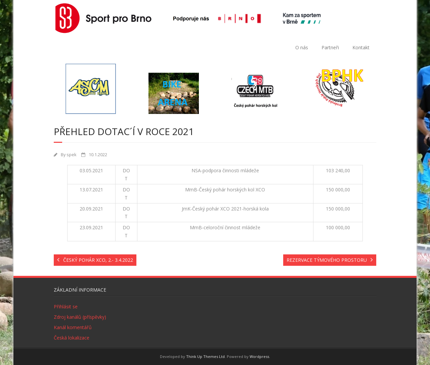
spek (71, 155)
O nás (301, 47)
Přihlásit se (66, 306)
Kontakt (361, 47)
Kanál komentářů (73, 327)
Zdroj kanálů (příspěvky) (80, 317)
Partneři (330, 47)
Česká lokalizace (71, 337)
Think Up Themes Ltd (205, 356)
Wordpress (259, 356)
